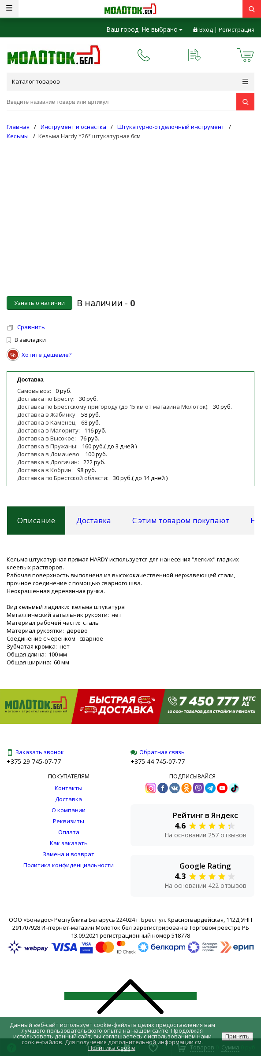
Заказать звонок (35, 752)
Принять (237, 1036)
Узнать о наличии (39, 303)
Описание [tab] (36, 520)
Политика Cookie (111, 1048)
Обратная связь (157, 752)
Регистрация (236, 29)
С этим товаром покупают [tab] (180, 520)
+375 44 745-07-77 (157, 761)
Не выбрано (162, 29)
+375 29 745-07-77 (34, 761)
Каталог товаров (130, 81)
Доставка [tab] (93, 520)
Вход (206, 29)
